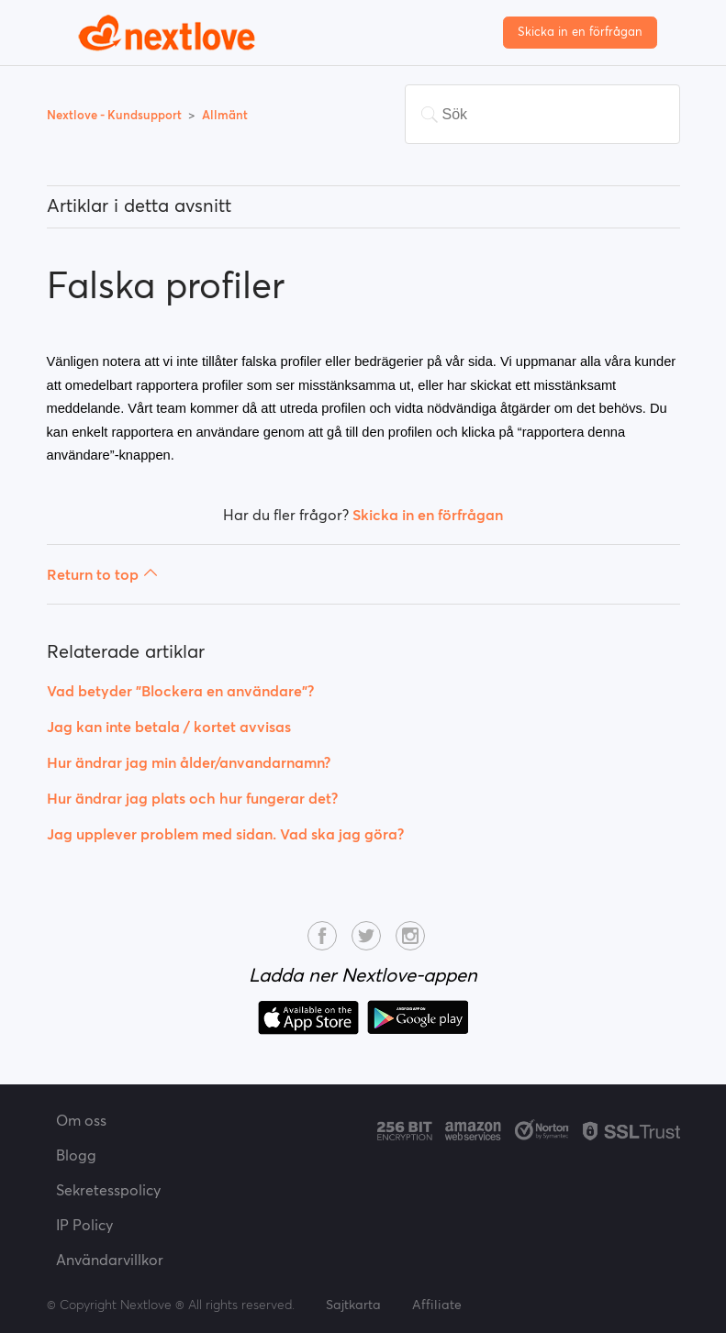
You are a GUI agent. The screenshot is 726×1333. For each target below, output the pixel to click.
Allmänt (225, 115)
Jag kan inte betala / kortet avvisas (169, 726)
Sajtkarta (353, 1304)
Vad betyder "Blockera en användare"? (180, 691)
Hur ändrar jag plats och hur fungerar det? (192, 798)
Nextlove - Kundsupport (115, 115)
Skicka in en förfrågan (580, 31)
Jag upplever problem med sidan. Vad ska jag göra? (225, 834)
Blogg (76, 1155)
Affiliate (437, 1304)
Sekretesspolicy (108, 1190)
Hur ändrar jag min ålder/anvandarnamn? (188, 762)
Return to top (102, 574)
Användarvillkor (109, 1259)
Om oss (81, 1120)
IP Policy (84, 1225)
